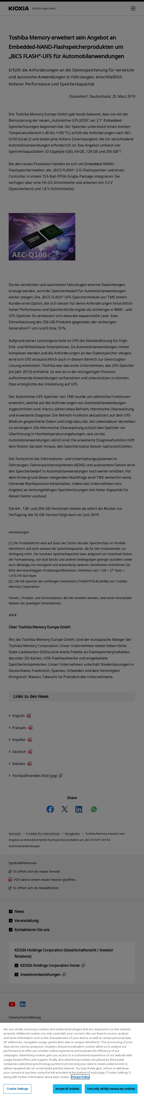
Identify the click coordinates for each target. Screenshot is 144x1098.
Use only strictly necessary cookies (111, 1092)
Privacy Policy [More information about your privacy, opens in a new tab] (80, 1080)
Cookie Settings (17, 1092)
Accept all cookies (67, 1092)
